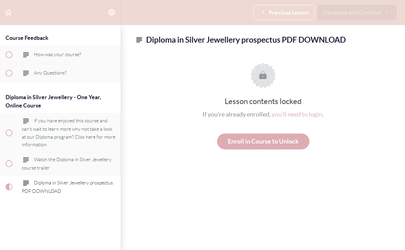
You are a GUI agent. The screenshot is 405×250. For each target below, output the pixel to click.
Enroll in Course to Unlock (263, 141)
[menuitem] (112, 12)
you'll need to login (297, 114)
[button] (8, 12)
